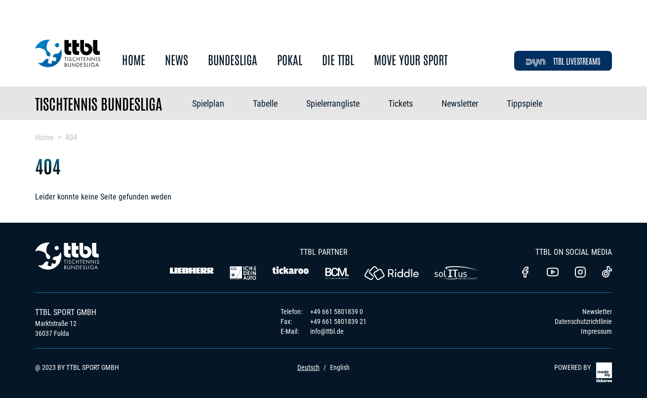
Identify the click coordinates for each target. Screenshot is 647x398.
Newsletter (460, 103)
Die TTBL (338, 60)
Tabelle (265, 103)
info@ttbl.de (327, 331)
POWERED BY (583, 372)
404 (71, 137)
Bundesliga (232, 60)
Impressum (596, 331)
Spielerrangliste (333, 103)
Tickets (400, 103)
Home (133, 60)
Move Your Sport (410, 60)
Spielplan (208, 103)
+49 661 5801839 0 (336, 312)
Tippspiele (524, 103)
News (176, 60)
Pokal (289, 60)
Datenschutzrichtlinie (583, 321)
